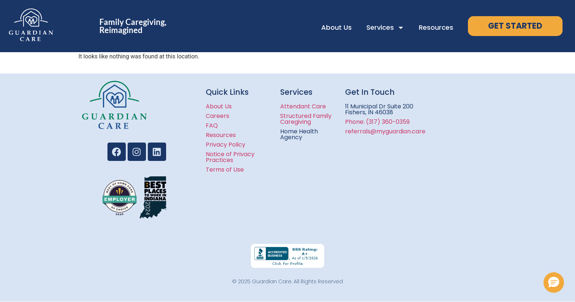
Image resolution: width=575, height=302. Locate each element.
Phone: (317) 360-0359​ (377, 122)
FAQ (212, 125)
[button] (553, 282)
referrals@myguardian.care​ (385, 131)
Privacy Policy (225, 144)
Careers (217, 116)
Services (385, 28)
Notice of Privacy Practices (230, 157)
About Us (336, 27)
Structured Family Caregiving (306, 119)
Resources (436, 27)
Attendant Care (303, 106)
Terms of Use (225, 169)
